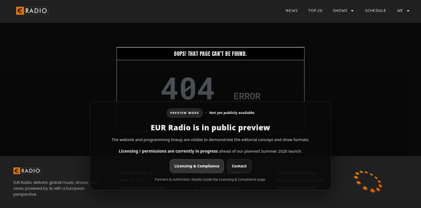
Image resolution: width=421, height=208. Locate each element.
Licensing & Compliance (196, 166)
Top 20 (315, 10)
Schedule (375, 10)
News (291, 10)
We (403, 11)
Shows (343, 11)
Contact (239, 166)
